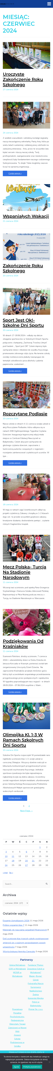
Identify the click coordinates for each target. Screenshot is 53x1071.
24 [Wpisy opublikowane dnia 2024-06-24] (6, 865)
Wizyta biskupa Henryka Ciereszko (19, 951)
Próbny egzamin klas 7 (13, 925)
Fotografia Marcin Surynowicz (36, 985)
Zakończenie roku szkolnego (23, 268)
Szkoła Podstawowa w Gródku (17, 1042)
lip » (11, 872)
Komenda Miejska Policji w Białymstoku (36, 1002)
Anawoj (17, 1035)
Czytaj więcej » (14, 173)
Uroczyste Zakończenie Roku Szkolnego (23, 79)
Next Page (26, 810)
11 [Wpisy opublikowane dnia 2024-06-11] (13, 856)
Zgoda (16, 1067)
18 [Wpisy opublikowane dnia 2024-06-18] (13, 860)
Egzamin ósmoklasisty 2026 (16, 920)
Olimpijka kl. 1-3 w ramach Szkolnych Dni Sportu (23, 740)
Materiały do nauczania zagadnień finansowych (25, 929)
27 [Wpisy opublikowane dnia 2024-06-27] (26, 865)
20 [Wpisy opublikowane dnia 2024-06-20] (26, 860)
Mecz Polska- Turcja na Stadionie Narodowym (24, 572)
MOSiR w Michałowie (17, 974)
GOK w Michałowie (17, 968)
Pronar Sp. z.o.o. (36, 1009)
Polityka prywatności (32, 1067)
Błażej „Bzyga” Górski (35, 978)
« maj (5, 872)
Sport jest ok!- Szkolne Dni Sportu (23, 323)
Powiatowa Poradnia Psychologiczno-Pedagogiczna (17, 1015)
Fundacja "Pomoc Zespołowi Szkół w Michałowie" (35, 969)
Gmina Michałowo (17, 965)
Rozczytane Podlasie (25, 413)
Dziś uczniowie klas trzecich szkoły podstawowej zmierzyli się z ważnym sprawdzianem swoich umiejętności (25, 942)
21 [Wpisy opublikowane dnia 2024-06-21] (33, 860)
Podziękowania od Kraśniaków (23, 643)
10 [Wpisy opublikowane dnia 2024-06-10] (6, 856)
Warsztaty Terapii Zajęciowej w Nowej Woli (17, 1028)
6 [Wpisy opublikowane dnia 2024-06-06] (26, 851)
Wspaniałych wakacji (26, 216)
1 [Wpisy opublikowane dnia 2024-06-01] (40, 847)
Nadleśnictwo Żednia (36, 993)
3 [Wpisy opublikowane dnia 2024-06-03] (6, 851)
